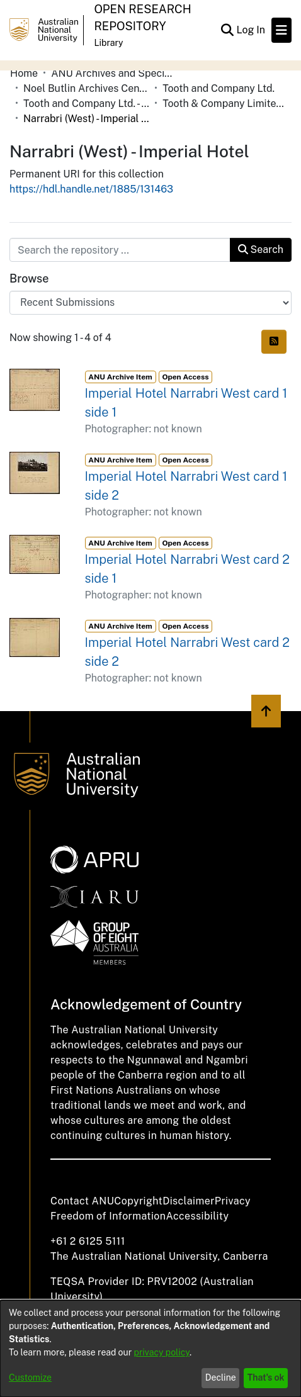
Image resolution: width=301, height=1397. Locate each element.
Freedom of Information (108, 1216)
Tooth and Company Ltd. (218, 88)
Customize (30, 1377)
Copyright (138, 1201)
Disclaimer (188, 1201)
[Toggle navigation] (281, 30)
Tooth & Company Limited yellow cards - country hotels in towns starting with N (225, 103)
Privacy (233, 1201)
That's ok (266, 1377)
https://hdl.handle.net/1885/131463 (91, 189)
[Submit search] (227, 30)
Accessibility (197, 1216)
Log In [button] (251, 30)
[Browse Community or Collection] (150, 303)
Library (108, 43)
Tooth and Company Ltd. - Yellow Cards (86, 103)
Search (260, 249)
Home (24, 73)
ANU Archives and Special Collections (114, 73)
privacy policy (162, 1352)
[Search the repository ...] (119, 250)
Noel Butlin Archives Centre (86, 88)
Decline (220, 1377)
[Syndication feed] (274, 342)
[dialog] (150, 1348)
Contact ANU (82, 1201)
